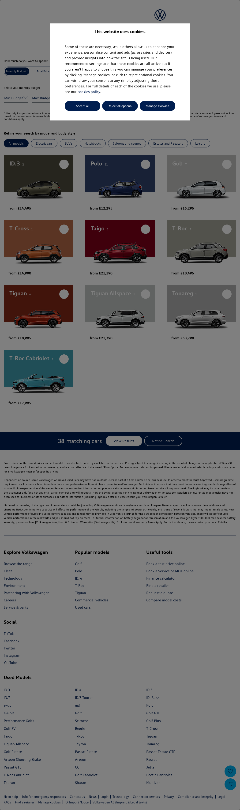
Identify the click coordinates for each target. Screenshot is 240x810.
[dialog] (120, 405)
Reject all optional (120, 106)
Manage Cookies (157, 106)
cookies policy (89, 92)
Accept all (82, 106)
